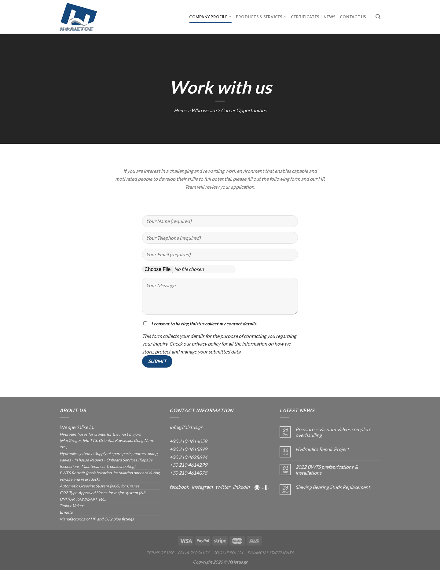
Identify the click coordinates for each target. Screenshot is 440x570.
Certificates (305, 16)
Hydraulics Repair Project (322, 449)
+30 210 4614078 (188, 473)
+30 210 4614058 (188, 441)
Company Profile (210, 17)
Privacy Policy (194, 552)
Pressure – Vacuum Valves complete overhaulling (333, 432)
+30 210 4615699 (188, 449)
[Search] (378, 17)
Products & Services (261, 17)
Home (180, 110)
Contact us (353, 16)
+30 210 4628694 (188, 457)
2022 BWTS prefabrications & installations (326, 470)
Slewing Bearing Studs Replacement (332, 487)
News (330, 16)
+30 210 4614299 (188, 465)
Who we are (203, 110)
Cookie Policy (228, 552)
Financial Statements (270, 552)
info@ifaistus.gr (186, 427)
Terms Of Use (160, 552)
